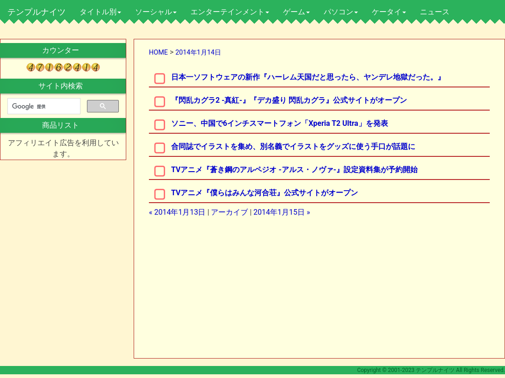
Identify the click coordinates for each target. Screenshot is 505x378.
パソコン (341, 11)
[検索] (43, 106)
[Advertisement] (241, 290)
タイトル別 (100, 11)
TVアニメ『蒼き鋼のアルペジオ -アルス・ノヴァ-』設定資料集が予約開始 (294, 169)
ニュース (435, 11)
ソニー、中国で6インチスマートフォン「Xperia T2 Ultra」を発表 (279, 123)
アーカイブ (229, 212)
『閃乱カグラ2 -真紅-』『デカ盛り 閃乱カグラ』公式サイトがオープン (289, 100)
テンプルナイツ (36, 12)
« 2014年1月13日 (177, 212)
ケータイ (389, 11)
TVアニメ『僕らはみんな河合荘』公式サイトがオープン (264, 192)
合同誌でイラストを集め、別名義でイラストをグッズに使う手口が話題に (293, 146)
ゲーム (296, 11)
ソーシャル (156, 11)
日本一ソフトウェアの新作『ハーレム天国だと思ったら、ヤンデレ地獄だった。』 (308, 77)
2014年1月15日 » (281, 212)
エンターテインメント (230, 11)
